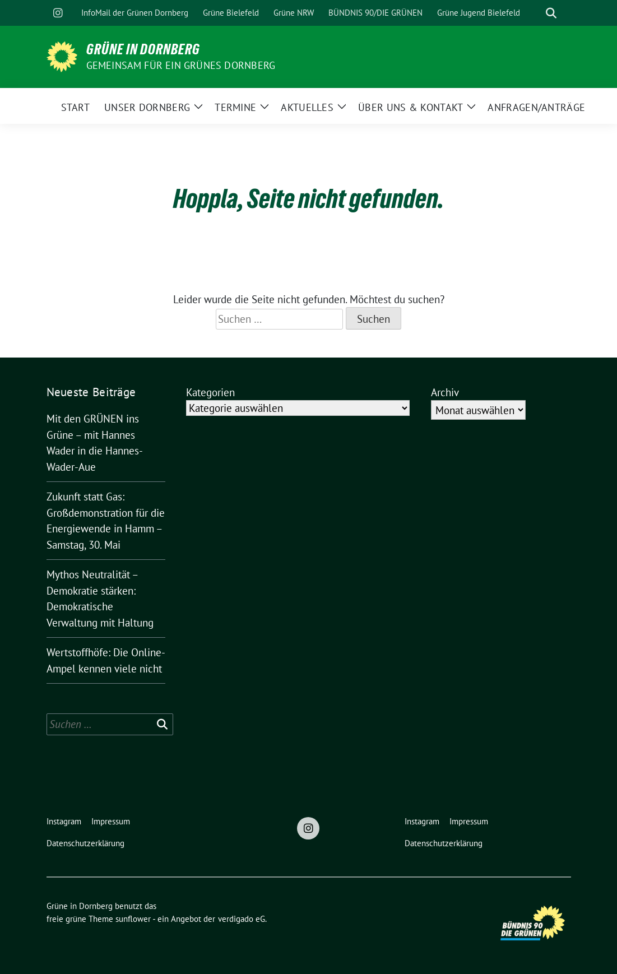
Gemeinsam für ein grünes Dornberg (181, 65)
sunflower (133, 918)
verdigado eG (241, 918)
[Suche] (535, 13)
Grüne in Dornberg (143, 49)
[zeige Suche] (551, 13)
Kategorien (210, 392)
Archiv (445, 392)
